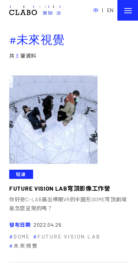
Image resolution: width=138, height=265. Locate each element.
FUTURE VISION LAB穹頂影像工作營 (59, 188)
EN (110, 10)
